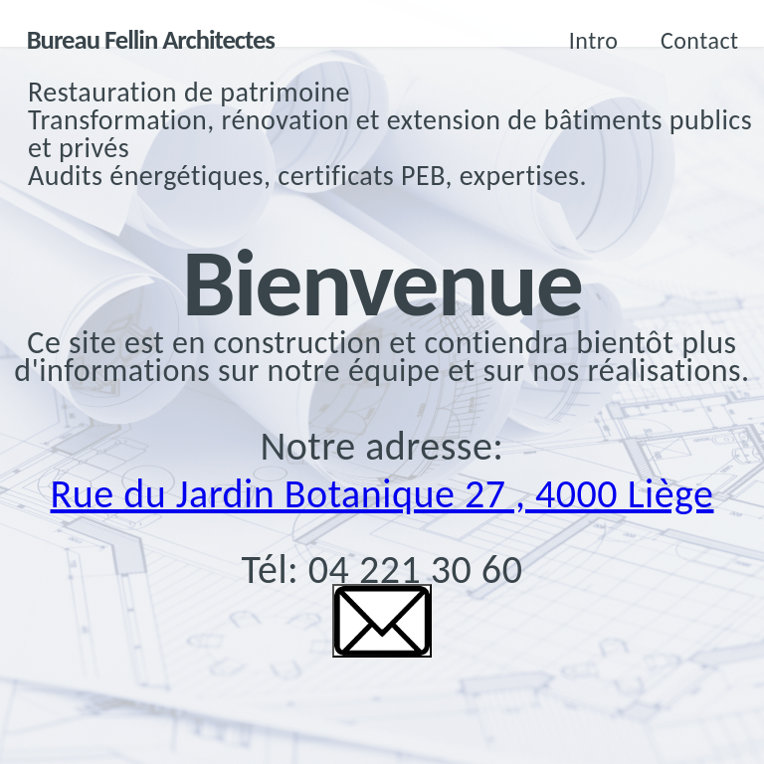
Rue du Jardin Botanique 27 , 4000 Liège (382, 494)
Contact (700, 40)
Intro (594, 40)
